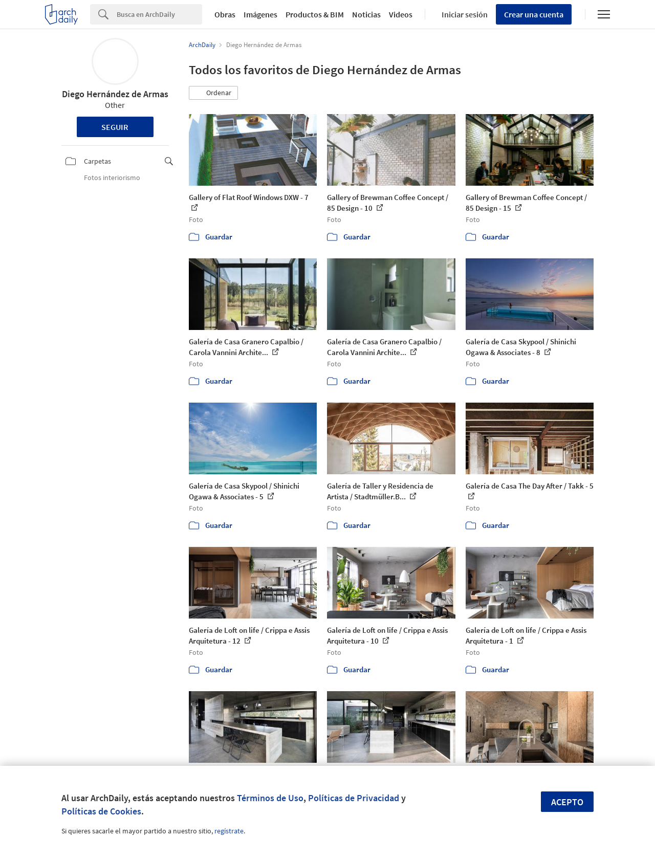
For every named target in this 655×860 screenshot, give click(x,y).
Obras (224, 14)
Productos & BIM (315, 14)
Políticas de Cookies (101, 811)
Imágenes (260, 14)
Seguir (114, 127)
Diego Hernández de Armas (115, 94)
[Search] (159, 14)
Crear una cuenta (533, 14)
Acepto (567, 802)
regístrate (229, 830)
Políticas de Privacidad (353, 798)
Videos (400, 14)
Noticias (366, 14)
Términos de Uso (270, 798)
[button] (213, 93)
